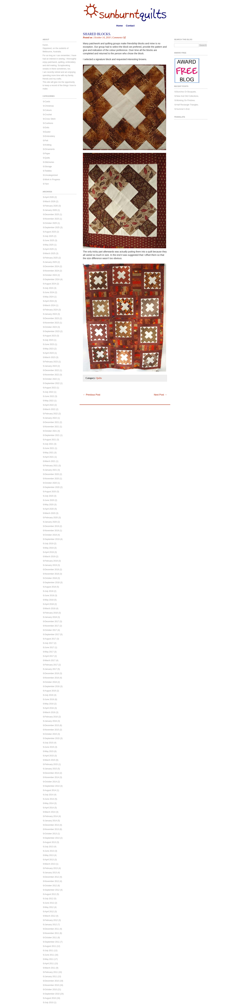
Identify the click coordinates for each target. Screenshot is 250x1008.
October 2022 (51, 379)
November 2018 (52, 574)
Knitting (48, 145)
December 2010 (52, 981)
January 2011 (51, 976)
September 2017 (52, 634)
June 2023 (49, 344)
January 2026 (51, 210)
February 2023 (51, 362)
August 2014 (50, 790)
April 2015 (49, 756)
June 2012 (49, 903)
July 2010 (49, 1002)
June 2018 (49, 595)
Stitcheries (49, 162)
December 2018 (52, 569)
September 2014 (52, 786)
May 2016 (49, 704)
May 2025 (49, 245)
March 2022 (50, 409)
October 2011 (51, 937)
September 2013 (52, 838)
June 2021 (49, 448)
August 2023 (50, 336)
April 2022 (49, 405)
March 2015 (50, 760)
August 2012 (50, 894)
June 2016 (49, 699)
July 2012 (49, 898)
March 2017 (50, 660)
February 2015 (51, 764)
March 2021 (50, 461)
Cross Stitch (50, 119)
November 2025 (52, 219)
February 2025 (51, 258)
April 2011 (49, 963)
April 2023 (49, 353)
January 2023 (51, 366)
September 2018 (52, 582)
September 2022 (52, 383)
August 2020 (50, 491)
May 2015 (49, 751)
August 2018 (50, 587)
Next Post (160, 394)
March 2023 (50, 357)
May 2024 (49, 297)
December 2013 (52, 825)
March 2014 (50, 812)
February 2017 (51, 665)
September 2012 (52, 890)
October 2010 (51, 989)
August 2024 (50, 284)
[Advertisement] (122, 388)
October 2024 (51, 275)
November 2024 (52, 271)
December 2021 (52, 422)
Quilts (47, 158)
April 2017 (49, 656)
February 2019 (51, 561)
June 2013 (49, 851)
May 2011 (49, 959)
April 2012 (49, 911)
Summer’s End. (183, 109)
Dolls (47, 127)
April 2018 (49, 604)
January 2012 (51, 924)
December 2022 (52, 370)
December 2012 (52, 877)
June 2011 (49, 955)
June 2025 (49, 240)
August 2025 (50, 232)
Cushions (49, 123)
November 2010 (52, 985)
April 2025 (49, 249)
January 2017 (51, 669)
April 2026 (49, 197)
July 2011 (49, 950)
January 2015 (51, 769)
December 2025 (52, 214)
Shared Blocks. (97, 34)
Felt (46, 140)
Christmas (49, 106)
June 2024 (49, 292)
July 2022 (49, 392)
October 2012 (51, 885)
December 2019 (52, 526)
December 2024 (52, 266)
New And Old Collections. (187, 96)
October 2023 (51, 327)
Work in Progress (52, 179)
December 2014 (52, 773)
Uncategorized (51, 175)
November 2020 (52, 478)
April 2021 (49, 457)
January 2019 (51, 565)
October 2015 (51, 734)
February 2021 (51, 465)
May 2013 (49, 855)
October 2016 (51, 682)
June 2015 (49, 747)
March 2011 (50, 968)
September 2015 (52, 738)
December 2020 (52, 474)
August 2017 (50, 639)
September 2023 (52, 331)
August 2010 (50, 998)
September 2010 (52, 994)
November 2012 (52, 881)
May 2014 (49, 803)
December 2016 (52, 673)
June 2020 (49, 500)
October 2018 (51, 578)
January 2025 (51, 262)
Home (119, 25)
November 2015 (52, 730)
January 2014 (51, 820)
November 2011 (52, 933)
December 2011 (52, 929)
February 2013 (51, 868)
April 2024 (49, 301)
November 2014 (52, 777)
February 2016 (51, 717)
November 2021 (52, 426)
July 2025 (49, 236)
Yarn (47, 184)
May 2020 (49, 504)
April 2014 (49, 807)
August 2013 (50, 842)
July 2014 (49, 795)
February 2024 (51, 310)
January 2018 (51, 617)
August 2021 (50, 439)
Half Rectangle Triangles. (187, 105)
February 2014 (51, 816)
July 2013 (49, 846)
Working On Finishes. (185, 100)
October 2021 (51, 431)
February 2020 (51, 517)
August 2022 (50, 388)
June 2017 (49, 647)
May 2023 (49, 349)
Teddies (48, 171)
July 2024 (49, 288)
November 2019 (52, 530)
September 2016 (52, 686)
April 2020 (49, 509)
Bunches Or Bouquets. (186, 92)
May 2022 (49, 401)
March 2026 (50, 201)
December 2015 (52, 725)
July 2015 (49, 743)
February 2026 (51, 206)
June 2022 (49, 396)
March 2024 (50, 305)
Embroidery (50, 136)
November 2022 (52, 375)
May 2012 (49, 907)
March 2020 (50, 513)
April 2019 (49, 552)
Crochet (48, 114)
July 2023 (49, 340)
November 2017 (52, 626)
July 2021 (49, 444)
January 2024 (51, 314)
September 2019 (52, 539)
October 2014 (51, 782)
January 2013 (51, 872)
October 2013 (51, 833)
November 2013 (52, 829)
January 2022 (51, 418)
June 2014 (49, 799)
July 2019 (49, 543)
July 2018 (49, 591)
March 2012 (50, 916)
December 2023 (52, 318)
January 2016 (51, 721)
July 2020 (49, 496)
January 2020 (51, 522)
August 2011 (50, 946)
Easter (48, 132)
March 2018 (50, 608)
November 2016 (52, 678)
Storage (48, 166)
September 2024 (52, 279)
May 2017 (49, 652)
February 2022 (51, 413)
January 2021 (51, 470)
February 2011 (51, 972)
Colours (48, 110)
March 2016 (50, 712)
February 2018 (51, 613)
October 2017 (51, 630)
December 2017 (52, 621)
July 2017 (49, 643)
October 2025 (51, 223)
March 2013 (50, 864)
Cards (47, 101)
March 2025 (50, 253)
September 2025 (52, 227)
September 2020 (52, 487)
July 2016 (49, 695)
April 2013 (49, 859)
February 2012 (51, 920)
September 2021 (52, 435)
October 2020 (51, 483)
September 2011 (52, 942)
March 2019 (50, 556)
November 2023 (52, 323)
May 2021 (49, 452)
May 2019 (49, 548)
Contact (130, 25)
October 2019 (51, 535)
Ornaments (50, 149)
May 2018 (49, 600)
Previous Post (91, 394)
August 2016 (50, 691)
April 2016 (49, 708)
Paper (47, 153)
